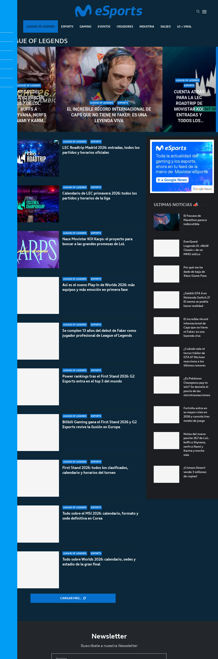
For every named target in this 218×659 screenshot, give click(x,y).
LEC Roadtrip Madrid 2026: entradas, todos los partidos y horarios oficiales (101, 150)
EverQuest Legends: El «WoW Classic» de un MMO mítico (196, 248)
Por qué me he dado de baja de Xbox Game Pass (195, 271)
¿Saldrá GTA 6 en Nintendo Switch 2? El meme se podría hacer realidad (197, 299)
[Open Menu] (204, 12)
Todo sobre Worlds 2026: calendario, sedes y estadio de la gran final (99, 562)
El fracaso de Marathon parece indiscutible (195, 220)
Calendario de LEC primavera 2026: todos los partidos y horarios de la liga (99, 200)
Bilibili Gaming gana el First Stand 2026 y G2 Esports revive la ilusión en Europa (99, 429)
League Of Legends (40, 26)
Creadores (125, 26)
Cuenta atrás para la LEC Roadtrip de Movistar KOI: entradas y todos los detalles (189, 106)
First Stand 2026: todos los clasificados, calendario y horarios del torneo (95, 470)
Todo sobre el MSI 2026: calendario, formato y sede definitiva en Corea (100, 516)
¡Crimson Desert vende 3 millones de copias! (195, 472)
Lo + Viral (184, 26)
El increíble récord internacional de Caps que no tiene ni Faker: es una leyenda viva (109, 115)
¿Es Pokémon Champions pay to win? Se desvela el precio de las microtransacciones (197, 386)
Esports (67, 26)
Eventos (104, 26)
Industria (146, 26)
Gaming (85, 26)
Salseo (166, 26)
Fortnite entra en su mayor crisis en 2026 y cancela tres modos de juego (196, 414)
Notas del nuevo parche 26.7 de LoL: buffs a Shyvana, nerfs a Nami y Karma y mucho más (28, 106)
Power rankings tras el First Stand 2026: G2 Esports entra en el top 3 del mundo (98, 387)
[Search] (198, 12)
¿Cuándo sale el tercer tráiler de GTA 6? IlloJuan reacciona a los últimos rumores (194, 357)
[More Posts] (73, 598)
